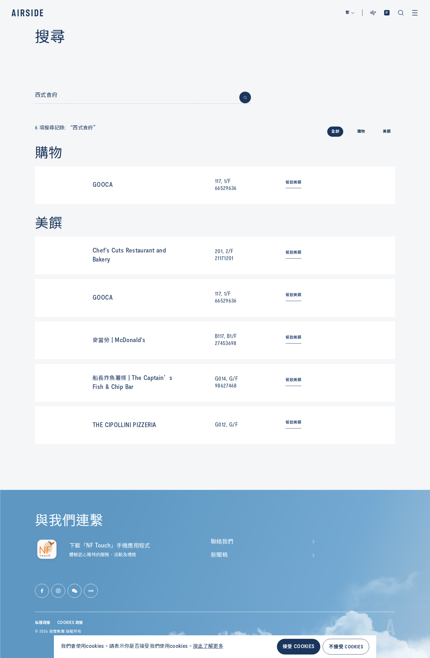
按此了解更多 (208, 646)
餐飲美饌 (293, 182)
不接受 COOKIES (346, 646)
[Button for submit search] (245, 97)
